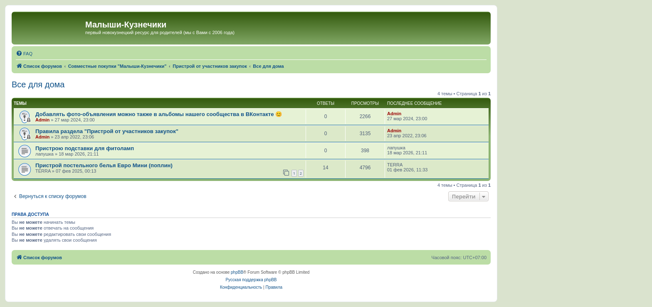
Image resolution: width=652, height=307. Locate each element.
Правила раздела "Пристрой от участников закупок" (106, 131)
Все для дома (38, 84)
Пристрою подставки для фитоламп (84, 148)
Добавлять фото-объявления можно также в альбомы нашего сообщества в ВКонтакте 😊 (158, 114)
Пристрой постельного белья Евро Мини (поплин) (104, 165)
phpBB (237, 272)
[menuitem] (24, 54)
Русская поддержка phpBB (251, 279)
